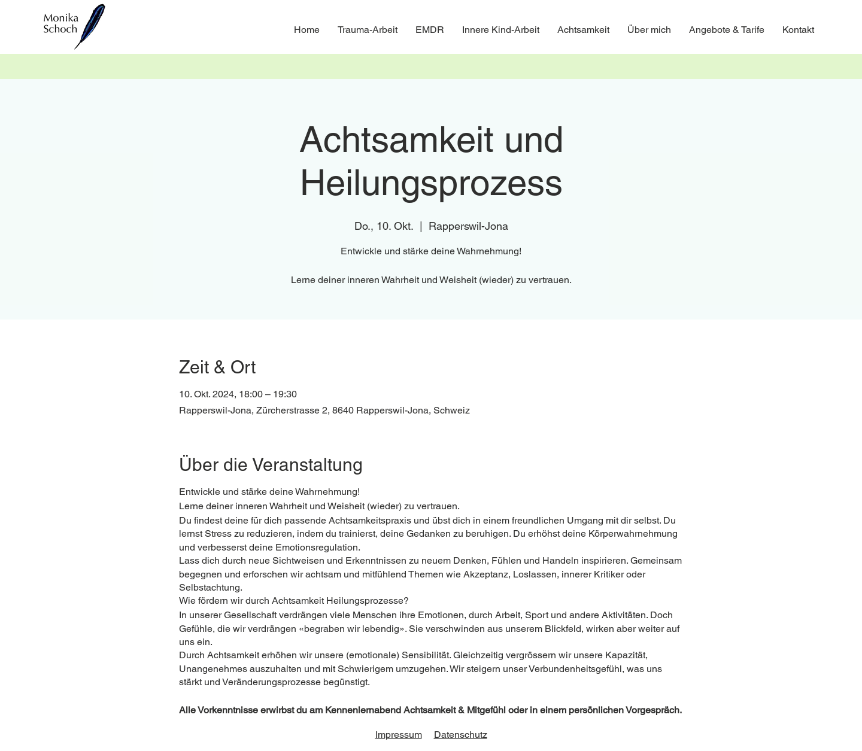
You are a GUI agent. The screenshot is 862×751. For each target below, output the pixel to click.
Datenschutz (460, 734)
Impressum (398, 734)
